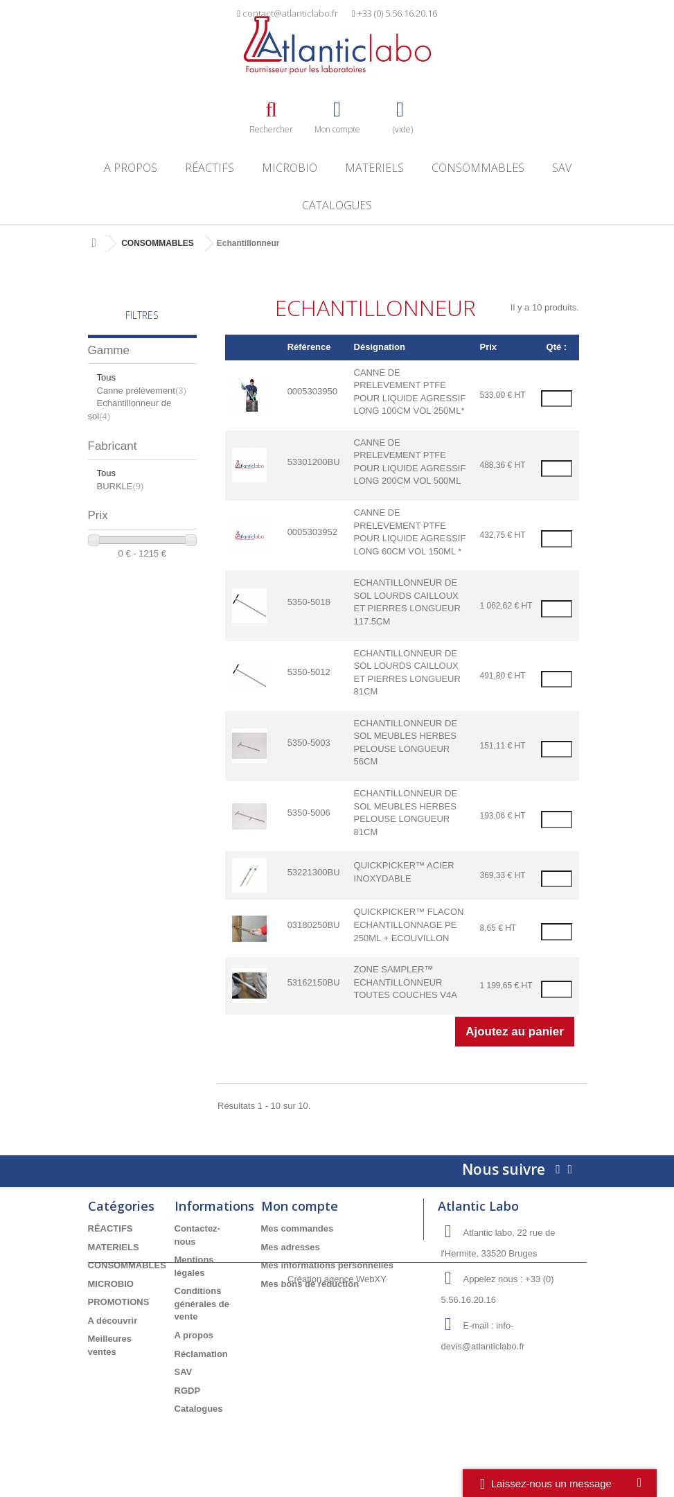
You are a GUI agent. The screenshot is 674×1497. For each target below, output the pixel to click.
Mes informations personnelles (327, 1265)
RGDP (188, 1390)
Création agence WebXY (337, 1458)
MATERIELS (374, 167)
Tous (106, 377)
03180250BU (313, 925)
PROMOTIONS (119, 1302)
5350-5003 (308, 742)
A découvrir (113, 1320)
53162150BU (313, 982)
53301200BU (313, 462)
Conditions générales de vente (202, 1304)
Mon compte (299, 1206)
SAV (561, 167)
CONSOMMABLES (478, 167)
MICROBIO (289, 167)
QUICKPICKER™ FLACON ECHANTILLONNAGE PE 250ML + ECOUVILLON (409, 925)
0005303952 (312, 532)
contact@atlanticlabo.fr (290, 13)
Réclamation (201, 1354)
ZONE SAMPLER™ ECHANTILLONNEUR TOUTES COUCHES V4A (405, 982)
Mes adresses (290, 1247)
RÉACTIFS (209, 167)
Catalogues (337, 205)
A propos (130, 167)
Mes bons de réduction (310, 1284)
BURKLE (120, 486)
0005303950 (312, 391)
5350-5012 (308, 672)
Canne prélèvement (141, 390)
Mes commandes (297, 1228)
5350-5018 (308, 602)
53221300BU (313, 872)
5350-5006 (308, 812)
